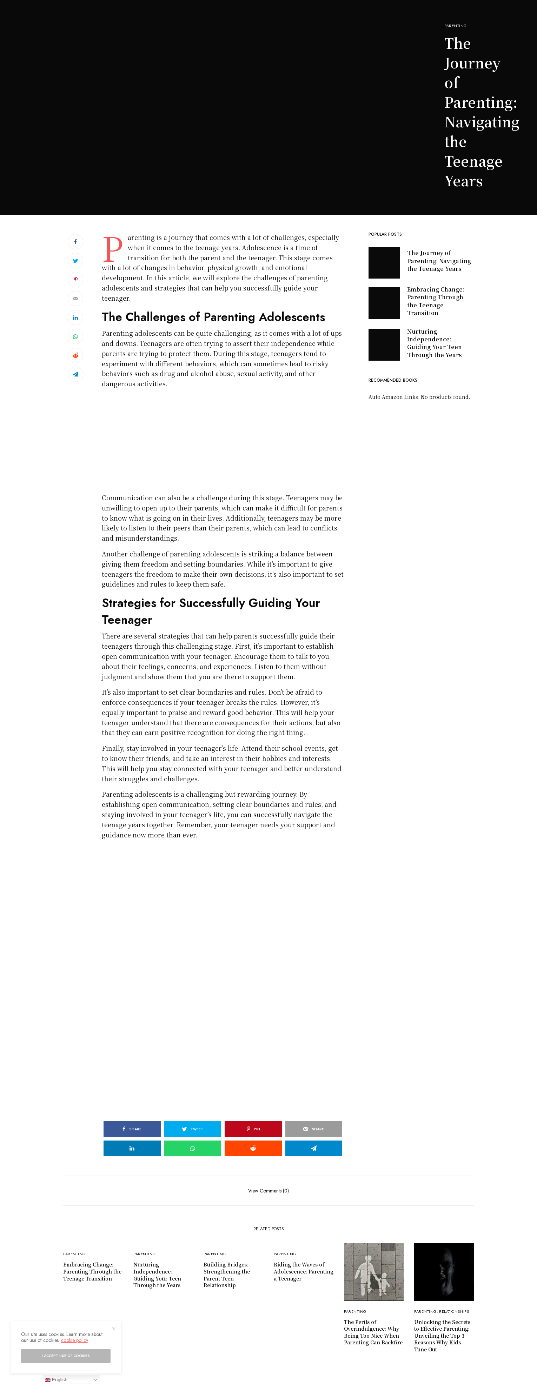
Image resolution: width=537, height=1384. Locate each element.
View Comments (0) (268, 1190)
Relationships (454, 1311)
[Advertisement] (213, 162)
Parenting (455, 26)
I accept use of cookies (66, 1355)
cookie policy (74, 1340)
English (56, 1380)
